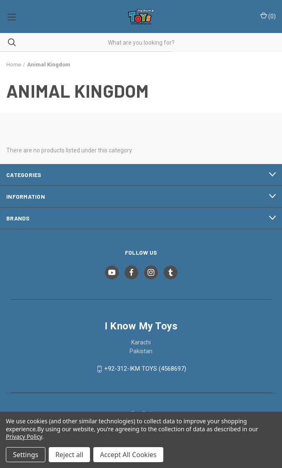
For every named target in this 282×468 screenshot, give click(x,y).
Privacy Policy (24, 436)
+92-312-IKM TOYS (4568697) (145, 369)
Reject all (69, 454)
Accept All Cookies (128, 454)
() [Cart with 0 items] (268, 16)
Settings (25, 454)
